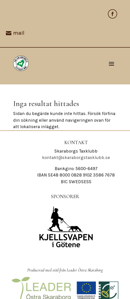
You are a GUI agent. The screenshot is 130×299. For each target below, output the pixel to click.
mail (18, 33)
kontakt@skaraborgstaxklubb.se (76, 157)
